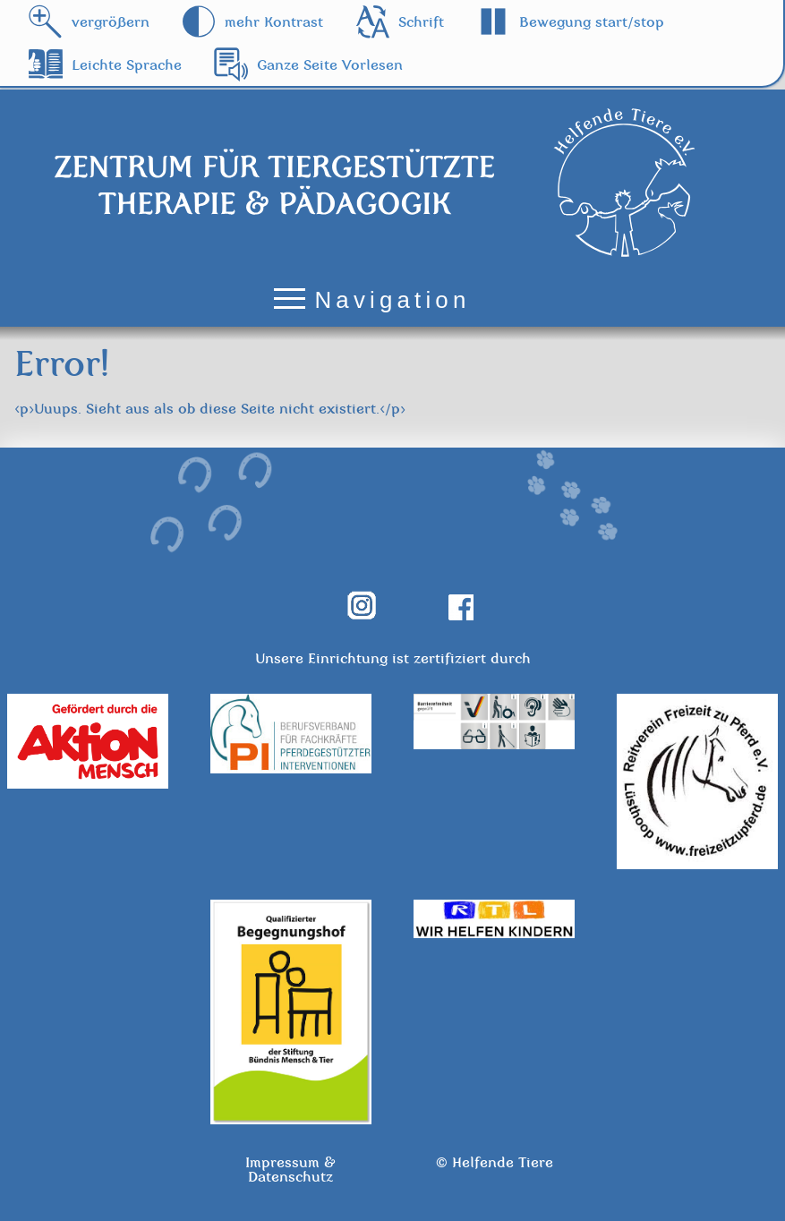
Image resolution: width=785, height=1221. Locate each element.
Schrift (421, 21)
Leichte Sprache (127, 64)
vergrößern (110, 21)
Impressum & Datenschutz (290, 1169)
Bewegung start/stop (591, 21)
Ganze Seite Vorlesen (330, 64)
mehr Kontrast (274, 21)
